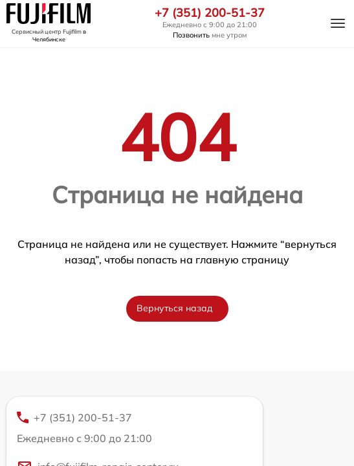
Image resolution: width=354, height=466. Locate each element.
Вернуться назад (175, 308)
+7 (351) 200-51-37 (210, 13)
